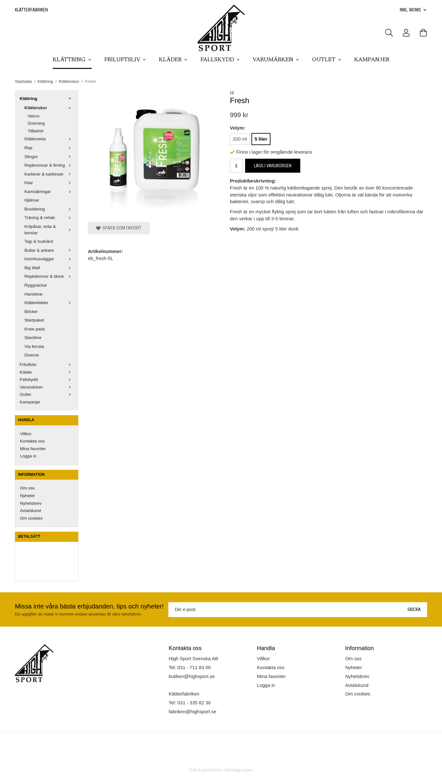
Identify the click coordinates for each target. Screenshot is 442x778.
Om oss (27, 488)
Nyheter (27, 495)
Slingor (49, 156)
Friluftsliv (125, 60)
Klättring (72, 60)
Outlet (326, 60)
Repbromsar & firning (49, 165)
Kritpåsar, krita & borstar (49, 229)
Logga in (28, 456)
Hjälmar (31, 200)
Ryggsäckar (35, 285)
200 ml (240, 139)
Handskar (33, 294)
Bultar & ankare (49, 250)
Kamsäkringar (49, 191)
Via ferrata (34, 346)
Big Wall (49, 267)
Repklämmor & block (49, 276)
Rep (49, 147)
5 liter (261, 139)
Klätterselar (49, 138)
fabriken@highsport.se (192, 711)
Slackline (33, 337)
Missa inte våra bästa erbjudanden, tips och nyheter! (89, 606)
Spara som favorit (118, 227)
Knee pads (34, 329)
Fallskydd (220, 60)
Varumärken (276, 60)
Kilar (49, 182)
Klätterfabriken (31, 9)
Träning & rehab (49, 217)
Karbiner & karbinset (49, 174)
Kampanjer (371, 60)
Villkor (26, 433)
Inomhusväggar (49, 258)
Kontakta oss (32, 441)
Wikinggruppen (238, 770)
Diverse (31, 355)
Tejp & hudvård (38, 241)
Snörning (36, 123)
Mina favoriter (33, 448)
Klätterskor (49, 107)
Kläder (173, 60)
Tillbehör (36, 131)
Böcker (31, 311)
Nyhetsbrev (31, 503)
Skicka (414, 609)
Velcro (34, 116)
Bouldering (49, 209)
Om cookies (31, 518)
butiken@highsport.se (192, 676)
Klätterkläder (49, 302)
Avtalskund (30, 510)
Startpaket (34, 320)
